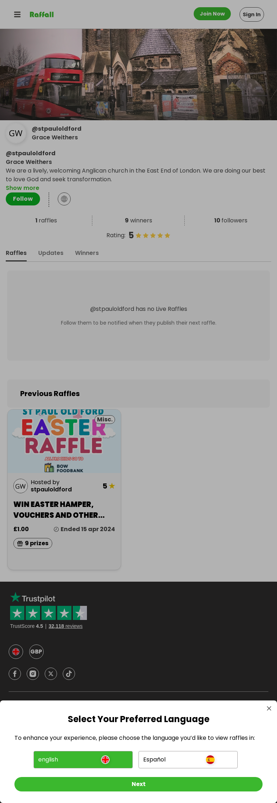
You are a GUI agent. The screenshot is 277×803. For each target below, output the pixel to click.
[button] (83, 759)
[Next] (138, 784)
